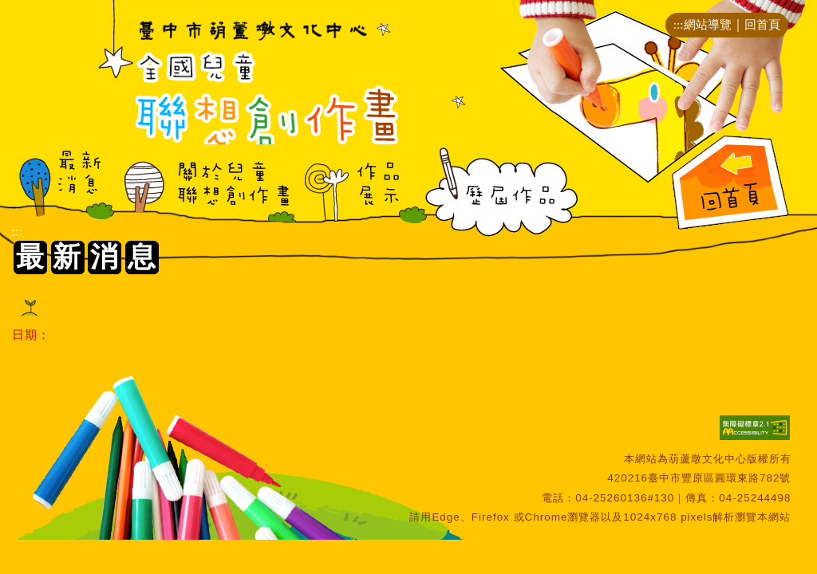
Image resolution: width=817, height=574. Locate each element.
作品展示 (356, 191)
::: (678, 24)
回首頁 (762, 24)
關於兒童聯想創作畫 (206, 191)
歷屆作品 (502, 191)
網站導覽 (708, 24)
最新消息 (64, 191)
